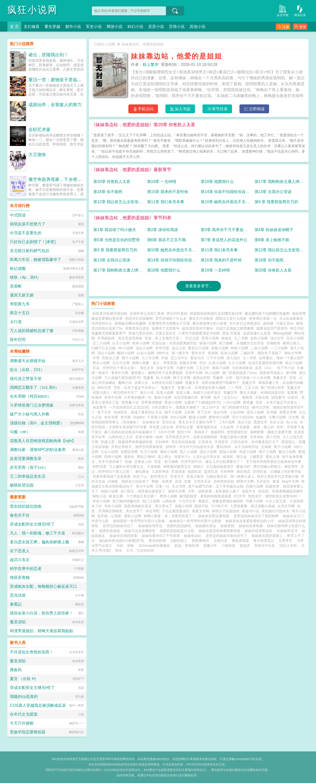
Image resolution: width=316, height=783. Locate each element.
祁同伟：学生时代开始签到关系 (189, 447)
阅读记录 (300, 10)
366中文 (163, 353)
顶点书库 (220, 412)
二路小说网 (259, 348)
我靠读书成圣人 (271, 373)
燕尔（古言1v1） (226, 397)
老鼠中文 (249, 491)
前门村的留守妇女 (236, 407)
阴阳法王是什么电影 (231, 318)
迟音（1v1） (265, 368)
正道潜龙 (205, 442)
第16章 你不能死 (107, 192)
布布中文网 (112, 397)
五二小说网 (101, 343)
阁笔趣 (248, 402)
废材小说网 (162, 397)
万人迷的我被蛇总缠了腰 (31, 331)
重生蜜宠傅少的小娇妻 (209, 323)
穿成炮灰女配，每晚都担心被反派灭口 (43, 586)
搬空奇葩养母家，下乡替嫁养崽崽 (61, 179)
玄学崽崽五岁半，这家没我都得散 (191, 437)
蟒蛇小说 (99, 496)
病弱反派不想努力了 (27, 224)
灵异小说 (156, 26)
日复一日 (162, 486)
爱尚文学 (198, 353)
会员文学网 (286, 506)
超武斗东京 (20, 560)
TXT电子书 (219, 506)
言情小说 (177, 26)
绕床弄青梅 (20, 577)
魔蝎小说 (125, 383)
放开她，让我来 (109, 516)
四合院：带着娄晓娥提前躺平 (280, 491)
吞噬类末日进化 (137, 328)
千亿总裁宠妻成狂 (176, 511)
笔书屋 (125, 417)
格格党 (226, 338)
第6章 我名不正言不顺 (166, 240)
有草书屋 (162, 348)
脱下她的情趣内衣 (126, 501)
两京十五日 (20, 313)
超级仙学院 (201, 378)
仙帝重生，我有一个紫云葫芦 (281, 358)
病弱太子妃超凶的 (225, 511)
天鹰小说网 (277, 417)
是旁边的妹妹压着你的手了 (227, 536)
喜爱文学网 (287, 412)
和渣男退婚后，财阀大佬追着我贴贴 (41, 631)
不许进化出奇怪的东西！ (31, 652)
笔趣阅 (261, 417)
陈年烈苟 (18, 339)
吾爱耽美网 (129, 452)
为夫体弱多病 (242, 368)
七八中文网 (150, 358)
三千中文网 (215, 358)
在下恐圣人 (20, 551)
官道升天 (177, 476)
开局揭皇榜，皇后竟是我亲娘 (119, 338)
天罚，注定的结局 (140, 550)
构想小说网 (239, 348)
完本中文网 (193, 373)
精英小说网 (220, 368)
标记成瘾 (18, 268)
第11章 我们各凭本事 (165, 202)
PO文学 (240, 496)
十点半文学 (187, 501)
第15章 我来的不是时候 (167, 192)
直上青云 (165, 457)
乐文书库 (179, 486)
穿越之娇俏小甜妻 (233, 437)
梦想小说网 (168, 496)
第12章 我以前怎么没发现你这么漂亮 (117, 203)
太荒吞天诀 (202, 481)
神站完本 (104, 388)
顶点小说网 (144, 348)
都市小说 (73, 26)
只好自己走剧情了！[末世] (33, 242)
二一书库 (235, 388)
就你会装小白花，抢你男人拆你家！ (41, 613)
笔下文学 (104, 412)
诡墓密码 (217, 432)
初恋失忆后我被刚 (139, 318)
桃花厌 (245, 546)
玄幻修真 (32, 26)
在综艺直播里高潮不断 (265, 363)
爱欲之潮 (272, 457)
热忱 (118, 550)
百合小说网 (295, 338)
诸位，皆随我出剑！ (48, 54)
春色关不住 (20, 515)
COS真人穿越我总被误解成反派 (38, 705)
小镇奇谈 (228, 546)
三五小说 (251, 388)
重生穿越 (52, 26)
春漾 (276, 481)
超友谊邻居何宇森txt (197, 328)
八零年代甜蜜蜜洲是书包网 (199, 333)
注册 (283, 27)
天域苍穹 (221, 442)
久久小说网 (237, 363)
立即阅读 (254, 109)
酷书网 (291, 373)
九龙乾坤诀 (160, 471)
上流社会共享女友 (206, 457)
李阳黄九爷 (20, 304)
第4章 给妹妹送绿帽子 (274, 230)
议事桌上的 (143, 462)
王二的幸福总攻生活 (27, 476)
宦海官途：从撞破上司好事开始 (277, 471)
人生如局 (227, 427)
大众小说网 (109, 452)
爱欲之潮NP (146, 457)
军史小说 (94, 26)
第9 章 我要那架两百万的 (276, 202)
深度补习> (182, 457)
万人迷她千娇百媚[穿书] (122, 378)
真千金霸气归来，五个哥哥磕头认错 (215, 486)
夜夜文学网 (200, 511)
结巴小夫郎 (288, 546)
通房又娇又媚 (22, 295)
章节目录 (217, 109)
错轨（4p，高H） (25, 277)
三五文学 (203, 368)
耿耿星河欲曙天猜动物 (110, 313)
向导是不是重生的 (25, 233)
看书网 (205, 397)
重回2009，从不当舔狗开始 (237, 447)
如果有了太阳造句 (165, 328)
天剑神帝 (162, 442)
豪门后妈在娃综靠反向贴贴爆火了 (130, 432)
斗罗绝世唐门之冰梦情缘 (31, 405)
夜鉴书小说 (250, 511)
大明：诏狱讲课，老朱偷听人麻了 (213, 491)
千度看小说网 (157, 417)
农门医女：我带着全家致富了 (142, 491)
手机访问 (143, 109)
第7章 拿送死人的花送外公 (224, 240)
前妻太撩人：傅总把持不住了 (115, 392)
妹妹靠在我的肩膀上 (268, 536)
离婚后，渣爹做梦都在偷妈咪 (220, 501)
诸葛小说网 (208, 343)
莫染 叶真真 (231, 333)
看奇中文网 (119, 373)
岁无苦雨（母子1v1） (29, 467)
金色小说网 (259, 338)
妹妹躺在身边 (206, 526)
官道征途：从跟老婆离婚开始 (174, 343)
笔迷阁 (213, 353)
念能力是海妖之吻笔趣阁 (235, 328)
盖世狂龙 (211, 471)
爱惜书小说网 (219, 417)
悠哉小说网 (228, 452)
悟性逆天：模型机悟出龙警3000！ (274, 496)
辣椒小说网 (109, 491)
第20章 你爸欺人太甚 (111, 181)
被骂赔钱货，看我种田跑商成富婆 (205, 496)
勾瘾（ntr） (20, 432)
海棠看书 (99, 407)
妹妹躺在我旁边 (151, 526)
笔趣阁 (218, 378)
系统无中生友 (264, 546)
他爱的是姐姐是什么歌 (178, 531)
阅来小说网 (140, 343)
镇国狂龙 (194, 471)
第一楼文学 (180, 353)
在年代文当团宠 (24, 714)
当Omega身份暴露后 (154, 546)
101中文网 (166, 432)
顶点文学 (277, 338)
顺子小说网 (130, 358)
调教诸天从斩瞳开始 (27, 361)
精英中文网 (245, 481)
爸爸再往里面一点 (263, 318)
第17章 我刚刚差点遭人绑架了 (279, 182)
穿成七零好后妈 (140, 333)
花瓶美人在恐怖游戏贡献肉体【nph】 (43, 441)
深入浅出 (233, 358)
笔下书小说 (285, 368)
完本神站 (257, 437)
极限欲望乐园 (22, 485)
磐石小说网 (287, 452)
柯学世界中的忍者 (25, 569)
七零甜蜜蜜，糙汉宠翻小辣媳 (252, 506)
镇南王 (198, 467)
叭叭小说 (277, 422)
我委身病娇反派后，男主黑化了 (148, 506)
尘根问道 (220, 541)
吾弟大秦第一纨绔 (149, 437)
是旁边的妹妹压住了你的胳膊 (257, 516)
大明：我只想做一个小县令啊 (247, 378)
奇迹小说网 (247, 452)
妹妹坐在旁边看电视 (214, 516)
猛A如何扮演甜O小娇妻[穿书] (121, 541)
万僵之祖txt (285, 323)
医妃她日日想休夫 (275, 511)
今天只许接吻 (22, 723)
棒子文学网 (181, 378)
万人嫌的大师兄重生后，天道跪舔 (135, 467)
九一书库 (250, 358)
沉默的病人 (178, 541)
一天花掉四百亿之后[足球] (129, 407)
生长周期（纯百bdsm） (30, 396)
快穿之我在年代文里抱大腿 (277, 476)
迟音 (178, 481)
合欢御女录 (150, 422)
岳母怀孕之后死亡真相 (147, 313)
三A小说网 (227, 422)
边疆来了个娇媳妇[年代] (202, 402)
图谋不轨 (201, 506)
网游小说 (114, 26)
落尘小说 (147, 392)
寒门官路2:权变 (272, 388)
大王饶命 (37, 154)
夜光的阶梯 (157, 541)
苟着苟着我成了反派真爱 (112, 476)
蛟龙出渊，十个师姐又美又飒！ (133, 496)
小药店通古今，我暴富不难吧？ (175, 407)
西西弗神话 (200, 541)
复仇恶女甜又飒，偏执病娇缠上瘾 (39, 542)
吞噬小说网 (219, 348)
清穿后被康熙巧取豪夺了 (220, 383)
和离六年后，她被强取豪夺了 (35, 259)
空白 (202, 363)
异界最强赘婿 (151, 402)
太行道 (16, 322)
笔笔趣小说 (130, 402)
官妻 (187, 481)
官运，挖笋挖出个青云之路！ (115, 368)
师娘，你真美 (162, 481)
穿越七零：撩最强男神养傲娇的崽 (127, 442)
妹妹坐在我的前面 (124, 536)
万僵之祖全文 (165, 333)
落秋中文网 (176, 491)
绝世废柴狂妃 (237, 432)
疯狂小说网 (32, 9)
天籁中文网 (184, 368)
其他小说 (197, 26)
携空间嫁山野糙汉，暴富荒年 (275, 467)
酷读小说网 (197, 417)
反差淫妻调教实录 (25, 458)
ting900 (139, 417)
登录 (300, 27)
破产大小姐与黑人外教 (29, 414)
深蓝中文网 (165, 368)
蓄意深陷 (18, 622)
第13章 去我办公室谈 (273, 192)
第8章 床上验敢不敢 (272, 240)
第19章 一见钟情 (161, 181)
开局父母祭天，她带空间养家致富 (137, 447)
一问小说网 (231, 402)
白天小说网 (121, 343)
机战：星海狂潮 (187, 546)
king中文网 (290, 481)
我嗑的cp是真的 (24, 696)
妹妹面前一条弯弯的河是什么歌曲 (140, 521)
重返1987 (243, 467)
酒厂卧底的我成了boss (239, 373)
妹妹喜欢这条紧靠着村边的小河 (250, 521)
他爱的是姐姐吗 (180, 526)
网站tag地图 (282, 333)
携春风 (16, 670)
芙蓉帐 (16, 286)
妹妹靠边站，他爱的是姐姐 (142, 44)
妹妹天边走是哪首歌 (141, 531)
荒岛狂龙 (169, 422)
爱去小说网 (101, 363)
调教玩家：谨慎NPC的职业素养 (38, 450)
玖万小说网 (149, 452)
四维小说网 (112, 457)
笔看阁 (292, 392)
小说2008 (237, 412)
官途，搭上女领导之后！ (164, 338)
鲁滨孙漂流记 (263, 541)
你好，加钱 (125, 546)
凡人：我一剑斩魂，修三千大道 (37, 533)
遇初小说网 (132, 516)
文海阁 (266, 447)
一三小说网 (279, 348)
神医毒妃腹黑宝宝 (177, 467)
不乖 (96, 358)
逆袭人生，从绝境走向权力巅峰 (158, 383)
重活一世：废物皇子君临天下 (57, 79)
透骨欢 (129, 457)
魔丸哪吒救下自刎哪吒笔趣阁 (267, 313)
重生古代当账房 (201, 318)
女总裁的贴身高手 (220, 467)
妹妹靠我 (228, 526)
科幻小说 (135, 26)
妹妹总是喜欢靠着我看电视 (220, 531)
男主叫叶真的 (177, 313)
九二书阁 (241, 338)
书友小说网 (112, 506)
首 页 (14, 26)
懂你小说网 (168, 452)
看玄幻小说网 (198, 348)
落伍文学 (147, 368)
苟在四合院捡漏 (183, 442)
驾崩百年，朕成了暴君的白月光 (138, 412)
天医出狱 (262, 397)
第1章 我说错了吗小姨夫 (114, 230)
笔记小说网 (293, 363)
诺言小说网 (255, 412)
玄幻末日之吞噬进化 (244, 323)
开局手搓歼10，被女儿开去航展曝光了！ (212, 462)
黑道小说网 (173, 402)
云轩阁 (189, 412)
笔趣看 (148, 378)
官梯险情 (273, 343)
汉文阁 (293, 417)
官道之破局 (195, 476)
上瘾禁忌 (256, 457)
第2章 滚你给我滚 (162, 230)
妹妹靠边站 (193, 536)
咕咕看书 (278, 397)
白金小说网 (145, 353)
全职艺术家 (39, 129)
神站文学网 (292, 353)
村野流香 (99, 467)
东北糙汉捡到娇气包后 (29, 251)
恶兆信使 (18, 595)
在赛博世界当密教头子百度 (169, 323)
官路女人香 (110, 358)
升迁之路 (192, 338)
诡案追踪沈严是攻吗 (271, 328)
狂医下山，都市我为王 (150, 476)
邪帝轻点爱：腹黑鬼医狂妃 (196, 427)
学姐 (164, 358)
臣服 (128, 462)
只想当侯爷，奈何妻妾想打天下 (255, 442)
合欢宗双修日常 (186, 397)
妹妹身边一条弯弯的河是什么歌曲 (196, 521)
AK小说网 (125, 348)
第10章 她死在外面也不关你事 (225, 203)
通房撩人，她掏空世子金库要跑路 (157, 373)
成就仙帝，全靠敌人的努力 (55, 104)
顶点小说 (178, 348)
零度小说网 (210, 338)
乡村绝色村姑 (223, 481)
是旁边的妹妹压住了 (119, 526)
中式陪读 (18, 215)
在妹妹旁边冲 (288, 531)
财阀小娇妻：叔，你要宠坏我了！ (170, 516)
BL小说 (291, 422)
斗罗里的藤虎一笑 (138, 397)
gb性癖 (268, 323)
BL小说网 (212, 373)
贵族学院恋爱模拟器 (27, 732)
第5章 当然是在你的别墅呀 (116, 240)
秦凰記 (16, 604)
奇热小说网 (101, 501)
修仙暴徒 (142, 471)
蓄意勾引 (197, 358)
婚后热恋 (243, 471)
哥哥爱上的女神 (161, 427)
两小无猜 (273, 437)
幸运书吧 (152, 511)
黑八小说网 (188, 452)
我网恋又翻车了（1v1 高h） (34, 387)
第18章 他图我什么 (217, 181)
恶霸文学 (260, 422)
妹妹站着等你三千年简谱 (162, 536)
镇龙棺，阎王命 (235, 457)
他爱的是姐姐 (110, 531)
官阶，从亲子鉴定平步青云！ (136, 388)
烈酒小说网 (254, 486)
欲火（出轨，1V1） (27, 370)
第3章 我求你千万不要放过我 (224, 231)
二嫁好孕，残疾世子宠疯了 (261, 353)
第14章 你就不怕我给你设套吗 (225, 193)
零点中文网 (144, 486)
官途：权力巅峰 (166, 462)
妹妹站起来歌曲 (252, 526)
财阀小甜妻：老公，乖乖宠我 (154, 363)
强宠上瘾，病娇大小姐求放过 (198, 392)
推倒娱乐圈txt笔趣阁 (130, 323)
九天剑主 (263, 481)
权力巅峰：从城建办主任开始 (241, 343)
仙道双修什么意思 (257, 333)
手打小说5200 (242, 417)
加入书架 (180, 109)
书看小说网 (254, 501)
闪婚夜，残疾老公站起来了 (128, 481)
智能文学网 (188, 363)
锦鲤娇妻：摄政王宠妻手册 (271, 432)
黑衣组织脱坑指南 (25, 506)
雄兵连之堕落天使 (25, 378)
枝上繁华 (150, 64)
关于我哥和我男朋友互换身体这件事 (273, 462)
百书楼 (271, 412)
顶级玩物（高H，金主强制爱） (37, 423)
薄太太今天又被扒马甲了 (197, 422)
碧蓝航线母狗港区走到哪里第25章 (216, 313)
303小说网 (178, 417)
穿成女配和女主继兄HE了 (32, 524)
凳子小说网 (282, 447)
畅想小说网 (125, 353)
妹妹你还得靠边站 (259, 531)
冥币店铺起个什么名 (170, 318)
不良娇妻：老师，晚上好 (255, 427)
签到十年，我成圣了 (192, 432)
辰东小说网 (229, 353)
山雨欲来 (169, 501)
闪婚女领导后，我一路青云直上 (230, 476)
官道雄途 (178, 471)
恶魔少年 (210, 546)
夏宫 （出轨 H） (24, 679)
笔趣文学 (280, 378)
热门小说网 (151, 501)
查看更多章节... (198, 286)
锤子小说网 (173, 412)
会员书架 (282, 10)
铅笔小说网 (165, 392)
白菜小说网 (217, 363)
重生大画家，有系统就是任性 (262, 392)
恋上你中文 (179, 358)
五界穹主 (285, 541)
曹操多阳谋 (240, 541)
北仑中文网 (121, 363)
